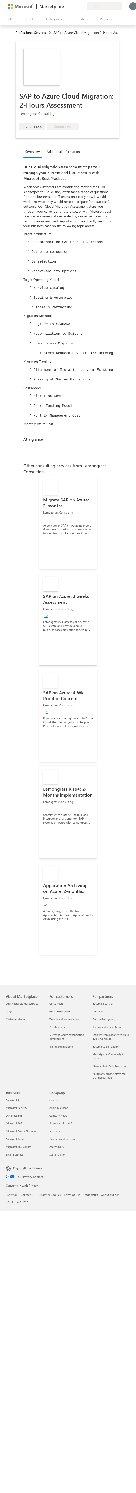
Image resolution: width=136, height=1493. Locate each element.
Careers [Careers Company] (54, 1100)
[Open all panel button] (9, 19)
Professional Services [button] (31, 32)
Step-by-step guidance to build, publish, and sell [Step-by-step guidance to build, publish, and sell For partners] (111, 1036)
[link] (68, 522)
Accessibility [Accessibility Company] (56, 1147)
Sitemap (12, 1194)
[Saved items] (78, 6)
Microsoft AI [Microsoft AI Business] (13, 1100)
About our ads (110, 1194)
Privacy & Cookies (49, 1194)
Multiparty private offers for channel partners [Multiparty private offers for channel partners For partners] (109, 1075)
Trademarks (90, 1194)
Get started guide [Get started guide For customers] (59, 1011)
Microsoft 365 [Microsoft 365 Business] (14, 1123)
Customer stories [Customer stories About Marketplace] (16, 1019)
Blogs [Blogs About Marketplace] (9, 1011)
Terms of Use (72, 1194)
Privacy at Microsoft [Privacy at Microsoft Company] (61, 1123)
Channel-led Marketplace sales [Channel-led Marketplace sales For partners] (111, 1066)
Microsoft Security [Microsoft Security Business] (16, 1108)
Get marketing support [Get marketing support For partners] (106, 1019)
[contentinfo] (50, 33)
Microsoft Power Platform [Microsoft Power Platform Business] (21, 1131)
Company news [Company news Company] (58, 1115)
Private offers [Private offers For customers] (57, 1027)
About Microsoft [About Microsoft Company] (58, 1108)
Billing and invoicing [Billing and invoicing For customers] (61, 1046)
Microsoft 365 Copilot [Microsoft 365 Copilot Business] (18, 1147)
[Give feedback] (66, 6)
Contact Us (27, 1194)
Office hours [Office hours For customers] (56, 1003)
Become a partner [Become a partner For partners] (103, 1003)
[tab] (33, 151)
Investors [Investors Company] (54, 1131)
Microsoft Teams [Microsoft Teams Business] (16, 1139)
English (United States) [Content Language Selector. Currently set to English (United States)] (27, 1168)
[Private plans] (83, 6)
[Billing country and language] (104, 6)
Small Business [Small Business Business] (14, 1154)
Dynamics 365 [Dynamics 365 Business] (14, 1115)
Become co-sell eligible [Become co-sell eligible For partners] (106, 1046)
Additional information (63, 151)
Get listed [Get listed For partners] (98, 1011)
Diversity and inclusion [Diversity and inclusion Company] (62, 1139)
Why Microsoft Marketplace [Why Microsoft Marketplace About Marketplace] (22, 1003)
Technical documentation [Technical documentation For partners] (107, 1027)
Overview (33, 151)
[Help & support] (72, 6)
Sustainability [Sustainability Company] (57, 1154)
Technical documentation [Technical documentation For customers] (64, 1019)
